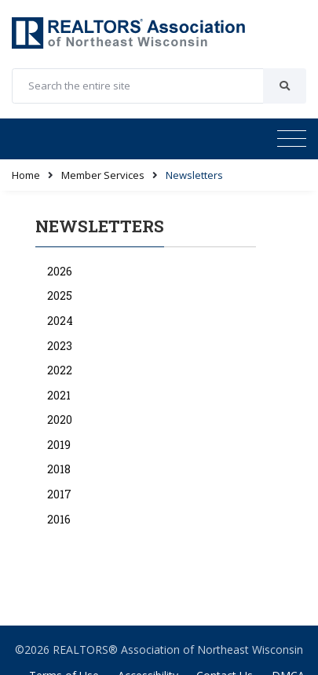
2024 (60, 320)
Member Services (102, 175)
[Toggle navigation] (291, 139)
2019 (59, 444)
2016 (59, 519)
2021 (59, 395)
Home (26, 175)
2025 (59, 295)
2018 (59, 469)
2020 (59, 419)
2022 (59, 370)
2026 (59, 271)
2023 (59, 345)
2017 (59, 494)
